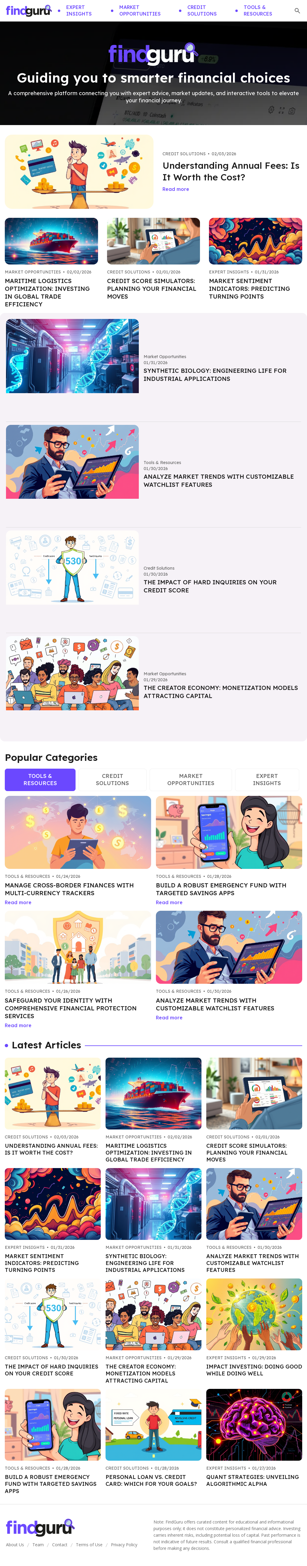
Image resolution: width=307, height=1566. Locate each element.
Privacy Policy (124, 1544)
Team (38, 1544)
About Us (15, 1544)
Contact (59, 1544)
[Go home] (29, 11)
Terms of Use (89, 1544)
